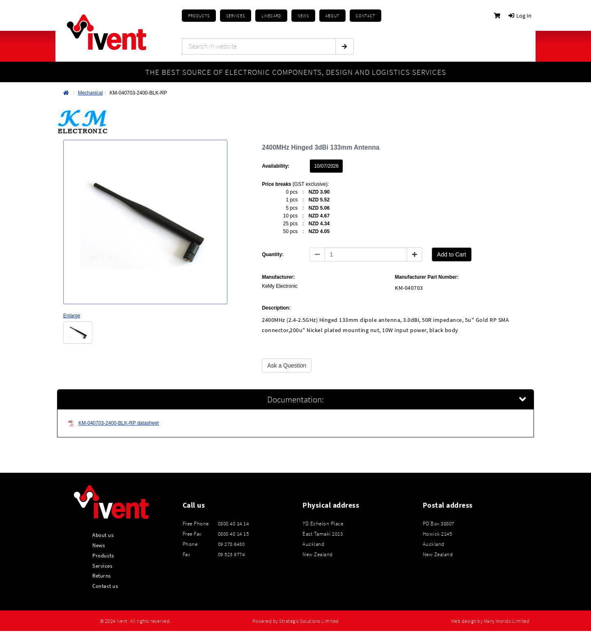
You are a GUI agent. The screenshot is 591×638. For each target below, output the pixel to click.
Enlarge (71, 316)
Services (102, 565)
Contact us (105, 585)
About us (102, 535)
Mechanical (90, 93)
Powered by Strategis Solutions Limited (295, 621)
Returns (101, 575)
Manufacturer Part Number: (426, 277)
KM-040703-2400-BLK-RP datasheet (113, 423)
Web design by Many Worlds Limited (490, 621)
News (98, 545)
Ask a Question (286, 365)
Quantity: (273, 254)
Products (199, 15)
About (332, 15)
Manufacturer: (278, 277)
